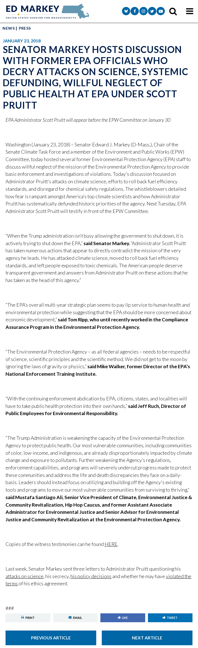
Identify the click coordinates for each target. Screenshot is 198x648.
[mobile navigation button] (189, 11)
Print (28, 617)
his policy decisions (91, 576)
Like (123, 617)
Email (75, 617)
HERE (111, 544)
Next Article (147, 637)
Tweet (170, 617)
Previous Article (51, 637)
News (8, 28)
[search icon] (173, 11)
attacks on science (24, 576)
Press (25, 28)
